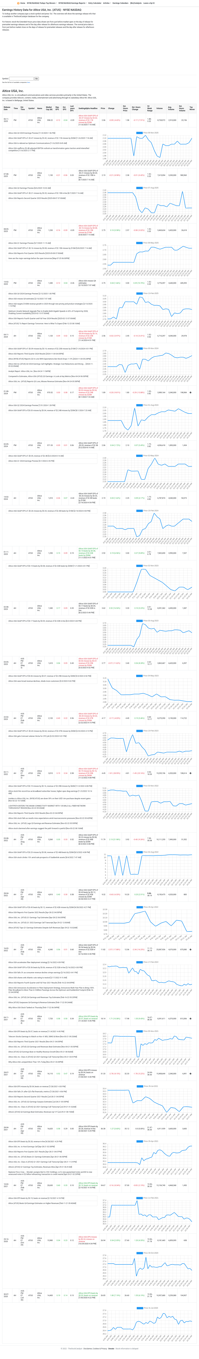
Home (21, 3)
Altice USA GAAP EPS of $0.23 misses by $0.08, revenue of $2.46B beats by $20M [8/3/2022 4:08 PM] (49, 852)
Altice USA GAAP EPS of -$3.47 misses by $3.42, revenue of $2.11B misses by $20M (88, 119)
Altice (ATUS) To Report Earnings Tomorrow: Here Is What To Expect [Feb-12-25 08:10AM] (44, 324)
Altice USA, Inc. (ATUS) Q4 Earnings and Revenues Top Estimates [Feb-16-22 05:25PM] (42, 997)
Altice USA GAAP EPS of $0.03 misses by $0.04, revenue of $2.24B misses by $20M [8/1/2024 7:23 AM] (49, 410)
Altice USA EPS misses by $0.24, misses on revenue (88, 1239)
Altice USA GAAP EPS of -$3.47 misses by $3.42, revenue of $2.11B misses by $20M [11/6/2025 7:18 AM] (50, 138)
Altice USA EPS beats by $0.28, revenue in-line (88, 1127)
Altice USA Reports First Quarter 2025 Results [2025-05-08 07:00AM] (35, 253)
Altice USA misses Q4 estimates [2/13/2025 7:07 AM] (29, 299)
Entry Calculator (94, 3)
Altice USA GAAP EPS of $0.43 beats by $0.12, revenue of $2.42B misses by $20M (88, 893)
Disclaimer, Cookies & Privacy (95, 1349)
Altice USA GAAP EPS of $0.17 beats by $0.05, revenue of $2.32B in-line (88, 607)
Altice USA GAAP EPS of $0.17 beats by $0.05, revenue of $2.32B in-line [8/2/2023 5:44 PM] (44, 621)
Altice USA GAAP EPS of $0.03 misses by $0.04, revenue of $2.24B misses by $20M (88, 391)
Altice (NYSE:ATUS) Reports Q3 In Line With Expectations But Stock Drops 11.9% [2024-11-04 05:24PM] (49, 359)
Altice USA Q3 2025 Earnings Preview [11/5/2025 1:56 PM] (31, 133)
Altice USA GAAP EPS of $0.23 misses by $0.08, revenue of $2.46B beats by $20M (88, 838)
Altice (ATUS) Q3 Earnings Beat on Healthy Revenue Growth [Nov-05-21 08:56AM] (40, 1052)
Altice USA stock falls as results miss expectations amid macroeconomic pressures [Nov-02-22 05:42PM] (50, 818)
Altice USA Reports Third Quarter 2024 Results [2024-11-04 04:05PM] (36, 354)
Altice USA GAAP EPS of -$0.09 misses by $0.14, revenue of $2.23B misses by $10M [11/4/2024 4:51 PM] (50, 349)
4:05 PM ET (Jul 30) (22, 1295)
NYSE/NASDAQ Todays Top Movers (41, 3)
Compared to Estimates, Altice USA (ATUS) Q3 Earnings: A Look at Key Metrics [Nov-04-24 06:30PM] (48, 376)
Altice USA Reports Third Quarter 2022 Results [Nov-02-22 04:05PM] (35, 813)
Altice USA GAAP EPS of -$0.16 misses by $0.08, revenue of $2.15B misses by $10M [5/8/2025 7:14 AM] (50, 248)
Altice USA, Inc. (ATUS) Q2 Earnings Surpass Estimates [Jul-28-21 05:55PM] (38, 1102)
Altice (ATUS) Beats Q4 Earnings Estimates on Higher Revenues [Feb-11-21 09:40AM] (42, 1203)
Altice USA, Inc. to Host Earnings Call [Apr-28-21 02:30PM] (31, 1147)
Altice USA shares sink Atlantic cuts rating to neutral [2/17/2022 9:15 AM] (37, 978)
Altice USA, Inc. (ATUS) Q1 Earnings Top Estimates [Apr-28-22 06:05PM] (36, 918)
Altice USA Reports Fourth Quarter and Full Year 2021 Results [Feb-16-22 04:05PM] (41, 983)
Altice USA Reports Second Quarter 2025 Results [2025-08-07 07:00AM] (36, 198)
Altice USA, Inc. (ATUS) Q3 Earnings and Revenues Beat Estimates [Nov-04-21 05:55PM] (43, 1047)
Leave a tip (149, 3)
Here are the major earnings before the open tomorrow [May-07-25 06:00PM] (38, 258)
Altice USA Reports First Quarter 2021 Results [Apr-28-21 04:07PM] (35, 1152)
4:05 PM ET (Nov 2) (22, 773)
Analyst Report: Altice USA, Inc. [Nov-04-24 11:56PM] (29, 371)
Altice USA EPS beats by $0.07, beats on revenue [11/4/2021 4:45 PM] (36, 1031)
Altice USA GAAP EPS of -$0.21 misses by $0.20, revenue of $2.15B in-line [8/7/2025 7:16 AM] (45, 193)
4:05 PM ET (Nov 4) (22, 1018)
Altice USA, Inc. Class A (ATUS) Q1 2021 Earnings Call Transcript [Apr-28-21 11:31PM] (42, 1162)
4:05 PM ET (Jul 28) (22, 1073)
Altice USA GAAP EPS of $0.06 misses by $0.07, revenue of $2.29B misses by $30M (88, 662)
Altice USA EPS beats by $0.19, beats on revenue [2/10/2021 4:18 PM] (36, 1198)
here (28, 82)
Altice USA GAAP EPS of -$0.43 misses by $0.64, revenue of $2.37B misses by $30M (88, 717)
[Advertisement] (99, 52)
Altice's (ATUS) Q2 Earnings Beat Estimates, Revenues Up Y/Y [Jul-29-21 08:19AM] (41, 1112)
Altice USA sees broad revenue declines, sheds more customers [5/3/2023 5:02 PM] (41, 681)
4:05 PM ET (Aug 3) (22, 839)
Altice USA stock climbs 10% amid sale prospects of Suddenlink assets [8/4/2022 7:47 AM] (44, 857)
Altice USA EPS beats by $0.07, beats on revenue (88, 1017)
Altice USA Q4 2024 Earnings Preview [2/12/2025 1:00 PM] (31, 294)
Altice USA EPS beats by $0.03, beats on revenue (88, 1294)
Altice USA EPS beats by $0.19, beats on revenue (88, 1184)
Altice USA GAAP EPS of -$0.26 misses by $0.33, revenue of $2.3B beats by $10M (88, 497)
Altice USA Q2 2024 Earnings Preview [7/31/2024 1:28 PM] (31, 405)
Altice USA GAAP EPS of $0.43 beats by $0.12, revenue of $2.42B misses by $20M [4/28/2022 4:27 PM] (49, 907)
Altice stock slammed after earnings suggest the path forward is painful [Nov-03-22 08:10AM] (45, 828)
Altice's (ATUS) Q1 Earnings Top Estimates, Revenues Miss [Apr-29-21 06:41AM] (40, 1167)
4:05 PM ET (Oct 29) (22, 1240)
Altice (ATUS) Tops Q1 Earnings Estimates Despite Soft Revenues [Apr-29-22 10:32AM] (42, 928)
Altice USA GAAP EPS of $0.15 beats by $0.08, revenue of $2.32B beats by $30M (88, 552)
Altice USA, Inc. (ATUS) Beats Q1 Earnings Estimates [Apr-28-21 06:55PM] (37, 1157)
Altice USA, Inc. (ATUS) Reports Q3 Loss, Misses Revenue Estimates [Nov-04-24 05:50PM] (44, 381)
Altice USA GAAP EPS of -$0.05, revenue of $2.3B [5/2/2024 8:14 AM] (36, 456)
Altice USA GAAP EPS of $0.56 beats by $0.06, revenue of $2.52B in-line (88, 948)
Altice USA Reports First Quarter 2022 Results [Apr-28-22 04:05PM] (35, 912)
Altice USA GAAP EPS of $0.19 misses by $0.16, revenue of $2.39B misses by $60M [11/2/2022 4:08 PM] (50, 786)
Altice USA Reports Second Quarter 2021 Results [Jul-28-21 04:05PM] (36, 1097)
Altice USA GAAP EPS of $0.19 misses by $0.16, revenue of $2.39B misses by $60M (88, 772)
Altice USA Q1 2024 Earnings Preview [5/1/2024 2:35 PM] (31, 461)
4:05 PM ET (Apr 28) (22, 894)
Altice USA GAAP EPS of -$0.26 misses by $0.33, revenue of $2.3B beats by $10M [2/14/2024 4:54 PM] (49, 511)
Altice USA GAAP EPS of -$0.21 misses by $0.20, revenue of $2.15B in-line (88, 174)
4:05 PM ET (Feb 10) (22, 1185)
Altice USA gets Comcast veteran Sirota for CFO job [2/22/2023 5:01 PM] (37, 736)
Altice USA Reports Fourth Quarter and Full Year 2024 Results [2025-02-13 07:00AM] (42, 318)
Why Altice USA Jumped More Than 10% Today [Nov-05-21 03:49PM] (35, 1062)
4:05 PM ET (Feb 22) (22, 718)
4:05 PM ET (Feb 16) (22, 949)
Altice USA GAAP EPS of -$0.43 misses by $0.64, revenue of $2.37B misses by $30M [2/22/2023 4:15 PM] (50, 731)
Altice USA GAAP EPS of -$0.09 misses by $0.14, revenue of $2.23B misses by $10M (88, 334)
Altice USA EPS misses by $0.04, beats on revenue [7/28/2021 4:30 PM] (36, 1086)
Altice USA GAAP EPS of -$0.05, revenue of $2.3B (88, 444)
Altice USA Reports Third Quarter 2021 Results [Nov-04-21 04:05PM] (35, 1042)
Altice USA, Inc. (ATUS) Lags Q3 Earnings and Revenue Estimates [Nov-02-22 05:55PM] (42, 823)
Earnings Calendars (120, 3)
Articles (106, 3)
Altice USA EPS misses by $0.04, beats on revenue (88, 1072)
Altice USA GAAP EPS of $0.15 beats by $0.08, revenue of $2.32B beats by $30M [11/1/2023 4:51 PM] (49, 566)
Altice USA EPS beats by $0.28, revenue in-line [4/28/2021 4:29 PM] (35, 1142)
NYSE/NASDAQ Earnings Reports (72, 3)
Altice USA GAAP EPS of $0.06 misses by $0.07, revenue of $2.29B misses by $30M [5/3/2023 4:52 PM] (49, 676)
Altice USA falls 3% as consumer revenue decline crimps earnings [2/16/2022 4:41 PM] (43, 973)
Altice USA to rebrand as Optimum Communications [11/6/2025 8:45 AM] (37, 143)
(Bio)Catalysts (136, 3)
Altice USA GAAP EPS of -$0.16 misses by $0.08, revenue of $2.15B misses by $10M (88, 229)
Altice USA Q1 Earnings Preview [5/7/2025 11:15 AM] (29, 243)
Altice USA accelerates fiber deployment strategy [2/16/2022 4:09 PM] (36, 962)
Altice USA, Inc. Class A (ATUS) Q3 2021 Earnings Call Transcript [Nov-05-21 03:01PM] (42, 1057)
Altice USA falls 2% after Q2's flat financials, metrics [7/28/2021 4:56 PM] (37, 1092)
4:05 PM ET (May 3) (23, 663)
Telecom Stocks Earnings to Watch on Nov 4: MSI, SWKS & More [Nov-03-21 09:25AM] (42, 1037)
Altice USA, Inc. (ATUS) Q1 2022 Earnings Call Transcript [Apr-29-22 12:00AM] (39, 923)
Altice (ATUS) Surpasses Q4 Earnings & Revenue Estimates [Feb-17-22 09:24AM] (40, 1002)
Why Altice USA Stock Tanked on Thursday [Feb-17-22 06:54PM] (33, 1008)
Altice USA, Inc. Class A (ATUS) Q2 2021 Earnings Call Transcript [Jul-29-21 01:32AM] (42, 1107)
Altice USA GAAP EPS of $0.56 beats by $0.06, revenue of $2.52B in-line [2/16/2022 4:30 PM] (45, 967)
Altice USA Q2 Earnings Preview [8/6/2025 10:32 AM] (29, 188)
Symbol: (5, 79)
